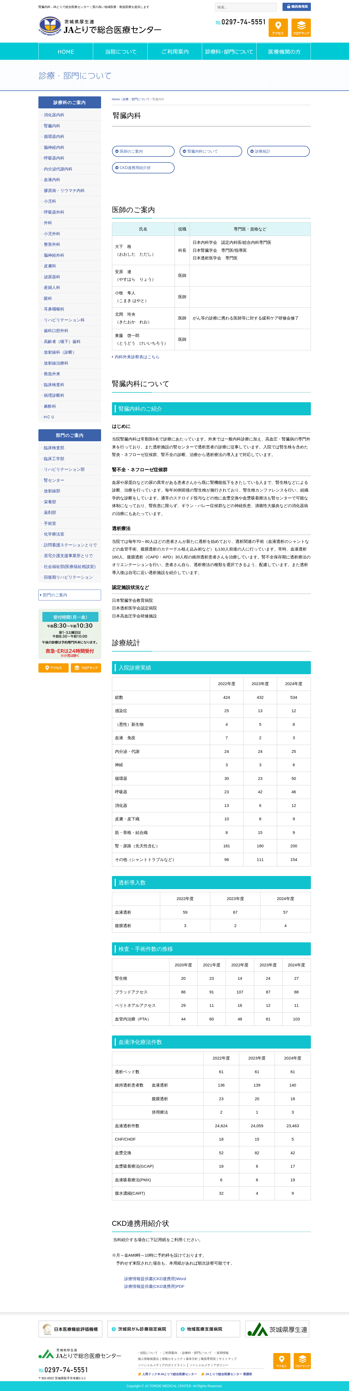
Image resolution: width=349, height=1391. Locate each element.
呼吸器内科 (54, 158)
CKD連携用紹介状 (135, 167)
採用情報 (223, 1352)
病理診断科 (54, 395)
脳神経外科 (54, 255)
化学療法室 (54, 534)
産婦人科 (52, 287)
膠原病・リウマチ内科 (64, 190)
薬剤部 (50, 512)
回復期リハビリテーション (68, 577)
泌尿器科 (52, 276)
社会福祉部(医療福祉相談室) (70, 566)
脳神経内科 (54, 147)
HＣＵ (49, 417)
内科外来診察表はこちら (137, 356)
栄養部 (50, 501)
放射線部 (52, 491)
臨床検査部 (54, 447)
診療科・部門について (197, 1352)
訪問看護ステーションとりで (70, 545)
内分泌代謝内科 (58, 169)
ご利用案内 (169, 1352)
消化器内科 (54, 115)
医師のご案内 (131, 151)
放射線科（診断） (60, 352)
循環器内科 (54, 136)
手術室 (50, 523)
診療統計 (262, 151)
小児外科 (52, 233)
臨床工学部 (54, 458)
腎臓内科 (52, 125)
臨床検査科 (54, 384)
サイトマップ (228, 1358)
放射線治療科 (56, 363)
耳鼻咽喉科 (54, 309)
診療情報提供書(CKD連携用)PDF (154, 1286)
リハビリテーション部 (64, 469)
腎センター (54, 480)
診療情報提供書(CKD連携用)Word (155, 1278)
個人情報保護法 (148, 1358)
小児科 (50, 201)
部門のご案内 (55, 595)
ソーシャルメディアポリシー (208, 1365)
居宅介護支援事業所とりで (68, 555)
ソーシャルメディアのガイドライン (162, 1365)
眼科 (48, 298)
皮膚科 (50, 266)
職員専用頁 (208, 1358)
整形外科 (52, 244)
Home (116, 99)
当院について (149, 1352)
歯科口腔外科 (56, 330)
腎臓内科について (202, 151)
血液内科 (52, 179)
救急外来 (52, 373)
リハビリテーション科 (64, 320)
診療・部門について (136, 99)
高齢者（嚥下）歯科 (62, 341)
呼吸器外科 (54, 212)
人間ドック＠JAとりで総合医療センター (169, 1374)
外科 (48, 222)
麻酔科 (50, 406)
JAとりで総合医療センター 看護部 (228, 1374)
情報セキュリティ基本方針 (180, 1358)
